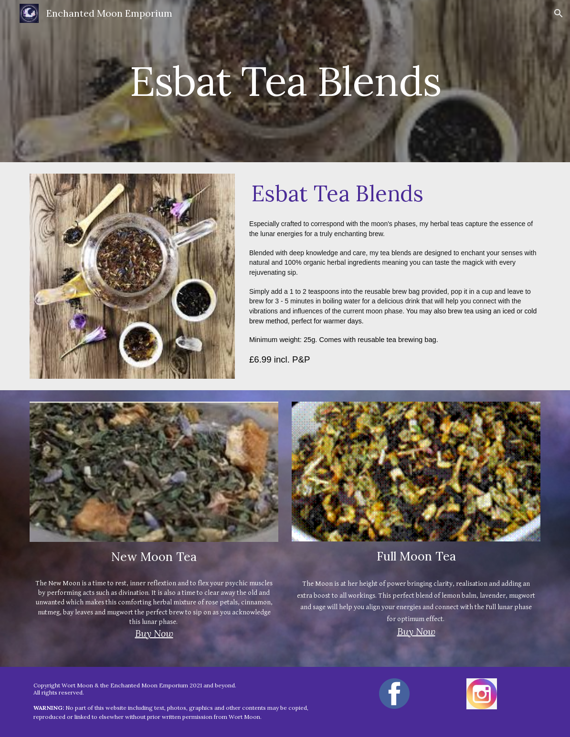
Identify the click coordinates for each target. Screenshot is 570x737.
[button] (558, 13)
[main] (285, 81)
